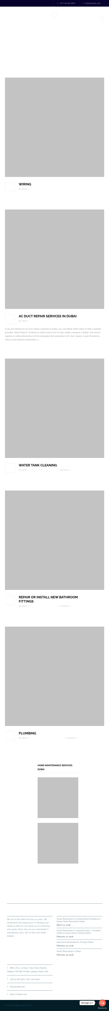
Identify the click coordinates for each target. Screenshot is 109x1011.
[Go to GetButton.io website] (102, 1008)
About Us (42, 891)
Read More (12, 941)
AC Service (35, 321)
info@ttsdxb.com (91, 3)
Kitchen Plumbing (37, 470)
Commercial (35, 189)
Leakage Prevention (54, 738)
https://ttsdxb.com (18, 994)
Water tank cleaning (38, 465)
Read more (10, 198)
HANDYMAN (83, 891)
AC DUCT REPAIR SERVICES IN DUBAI (48, 316)
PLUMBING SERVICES (62, 891)
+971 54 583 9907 (66, 3)
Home (54, 56)
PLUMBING (27, 733)
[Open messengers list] (102, 1002)
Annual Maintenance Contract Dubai (57, 897)
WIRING (25, 184)
